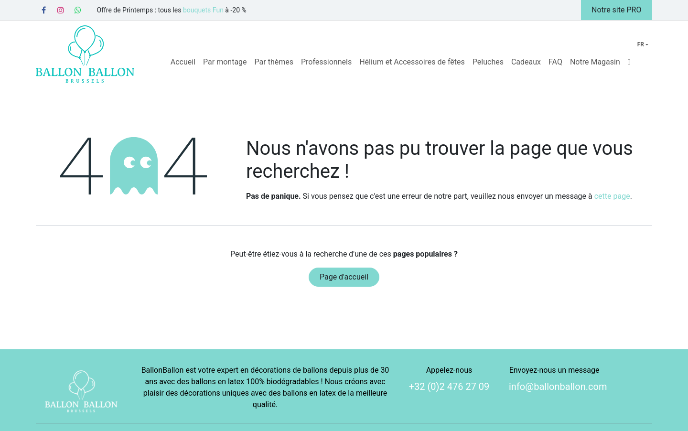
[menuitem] (183, 62)
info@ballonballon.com (558, 386)
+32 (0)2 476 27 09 (449, 386)
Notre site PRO (616, 9)
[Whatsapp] (78, 10)
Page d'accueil (344, 276)
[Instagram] (60, 10)
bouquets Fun (203, 10)
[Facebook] (43, 10)
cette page (612, 196)
